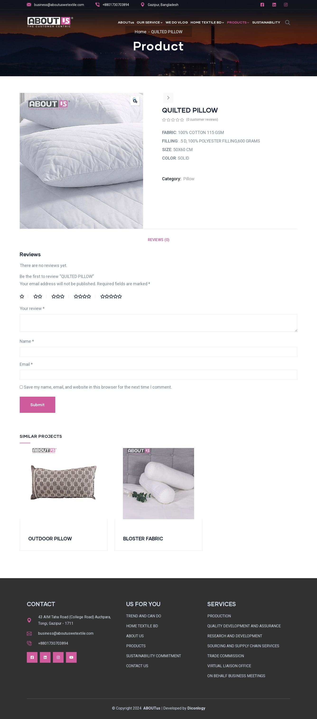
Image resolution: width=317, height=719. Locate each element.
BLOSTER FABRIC (143, 538)
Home (140, 31)
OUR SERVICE (150, 22)
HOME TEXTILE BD (207, 22)
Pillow (189, 178)
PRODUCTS (238, 22)
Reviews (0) (158, 240)
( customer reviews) (202, 119)
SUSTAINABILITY (266, 22)
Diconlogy (196, 708)
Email (26, 364)
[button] (135, 100)
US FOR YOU (143, 603)
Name (27, 341)
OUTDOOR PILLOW (50, 538)
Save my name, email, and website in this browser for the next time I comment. (98, 387)
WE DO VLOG (177, 22)
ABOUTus (126, 22)
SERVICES (221, 603)
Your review (32, 308)
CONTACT (41, 603)
